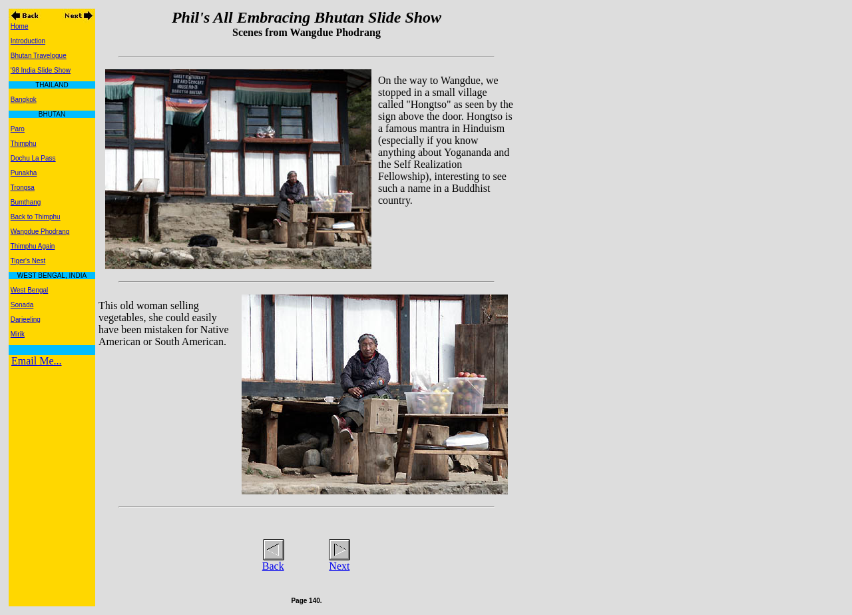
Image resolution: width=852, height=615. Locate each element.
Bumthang (26, 202)
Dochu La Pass (33, 158)
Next (339, 566)
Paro (18, 129)
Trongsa (23, 187)
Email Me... (36, 360)
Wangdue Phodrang (40, 231)
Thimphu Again (33, 246)
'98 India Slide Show (41, 70)
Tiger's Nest (28, 261)
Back (273, 566)
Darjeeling (26, 319)
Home (20, 26)
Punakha (24, 173)
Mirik (18, 334)
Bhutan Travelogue (39, 55)
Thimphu (24, 143)
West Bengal (30, 290)
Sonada (22, 304)
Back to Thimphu (36, 217)
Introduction (28, 41)
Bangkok (24, 99)
